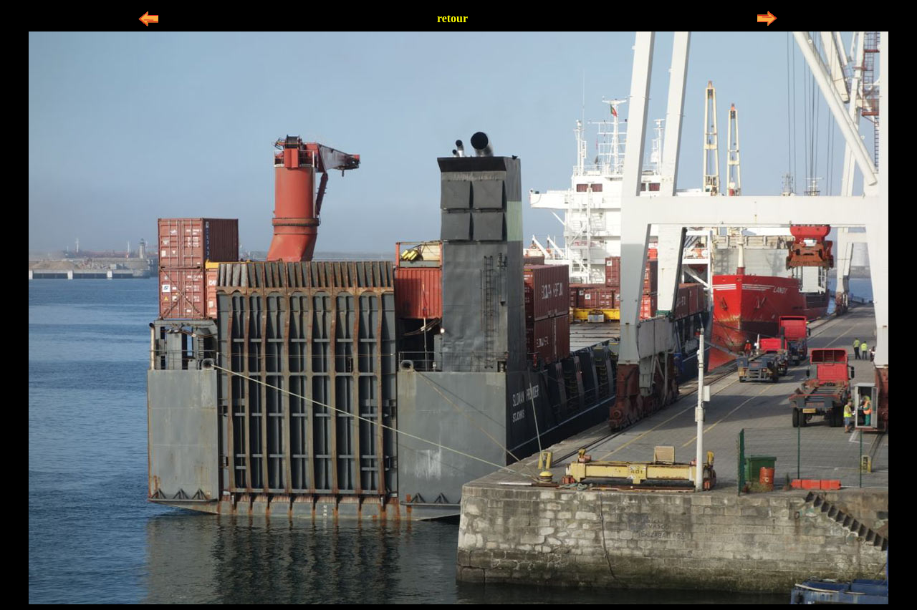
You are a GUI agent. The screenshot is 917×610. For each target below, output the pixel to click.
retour (452, 18)
